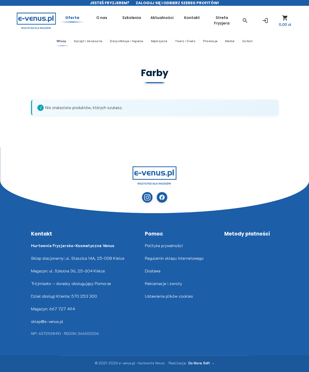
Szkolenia (131, 17)
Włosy (62, 41)
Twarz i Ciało (185, 41)
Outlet (247, 41)
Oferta (72, 17)
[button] (245, 20)
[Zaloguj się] (265, 20)
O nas (101, 17)
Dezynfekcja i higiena (126, 41)
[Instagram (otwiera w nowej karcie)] (147, 197)
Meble (230, 41)
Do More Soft (199, 363)
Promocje (210, 41)
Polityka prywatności (164, 245)
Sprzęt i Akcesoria (88, 41)
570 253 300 (84, 296)
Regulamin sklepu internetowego (174, 258)
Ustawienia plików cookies (169, 296)
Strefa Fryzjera (222, 20)
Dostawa (152, 270)
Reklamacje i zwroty (163, 283)
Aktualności (162, 17)
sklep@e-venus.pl (47, 321)
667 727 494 (62, 308)
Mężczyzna (159, 41)
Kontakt (192, 17)
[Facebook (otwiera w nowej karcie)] (162, 197)
